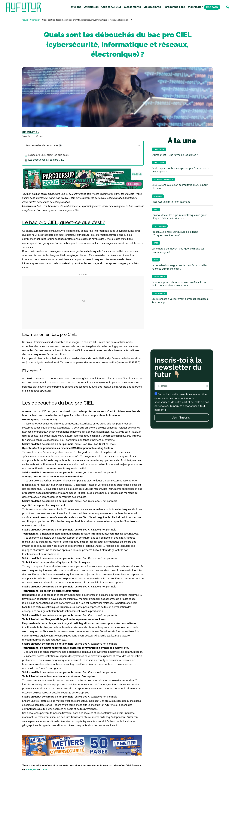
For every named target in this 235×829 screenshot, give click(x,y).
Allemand (157, 196)
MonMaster (195, 7)
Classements (132, 7)
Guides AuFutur (111, 7)
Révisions (75, 7)
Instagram (32, 769)
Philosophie (159, 149)
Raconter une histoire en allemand (171, 201)
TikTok (44, 769)
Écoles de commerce (163, 179)
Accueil (25, 20)
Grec (155, 209)
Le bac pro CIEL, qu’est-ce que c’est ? (48, 155)
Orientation (91, 7)
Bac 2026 (212, 7)
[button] (227, 7)
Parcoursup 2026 (174, 7)
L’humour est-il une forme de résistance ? (175, 155)
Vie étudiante (152, 7)
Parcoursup (159, 293)
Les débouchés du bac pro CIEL (46, 159)
